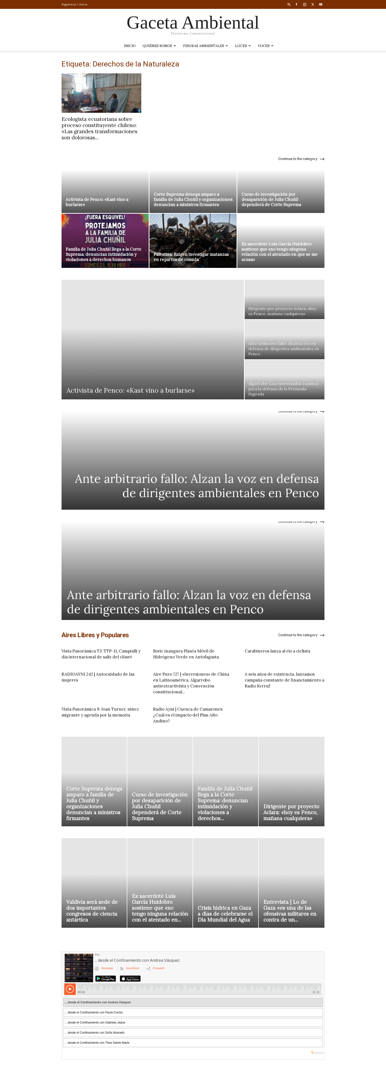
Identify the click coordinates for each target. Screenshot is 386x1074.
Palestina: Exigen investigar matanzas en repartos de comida (191, 257)
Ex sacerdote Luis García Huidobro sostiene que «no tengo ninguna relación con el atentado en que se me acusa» (279, 251)
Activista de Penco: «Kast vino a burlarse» (97, 202)
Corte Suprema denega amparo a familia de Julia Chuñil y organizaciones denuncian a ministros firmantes (193, 199)
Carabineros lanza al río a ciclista (277, 651)
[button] (289, 4)
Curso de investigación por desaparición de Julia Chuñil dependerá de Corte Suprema (271, 199)
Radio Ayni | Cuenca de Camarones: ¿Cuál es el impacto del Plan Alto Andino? (188, 715)
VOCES (265, 46)
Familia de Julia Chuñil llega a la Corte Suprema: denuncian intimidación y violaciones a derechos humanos (103, 254)
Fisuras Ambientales (205, 46)
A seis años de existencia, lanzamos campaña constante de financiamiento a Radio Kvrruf (284, 680)
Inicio (130, 46)
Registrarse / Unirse (74, 4)
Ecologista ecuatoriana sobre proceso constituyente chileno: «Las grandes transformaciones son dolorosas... (99, 128)
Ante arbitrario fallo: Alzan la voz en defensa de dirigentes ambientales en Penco (197, 485)
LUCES (243, 46)
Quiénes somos (159, 46)
